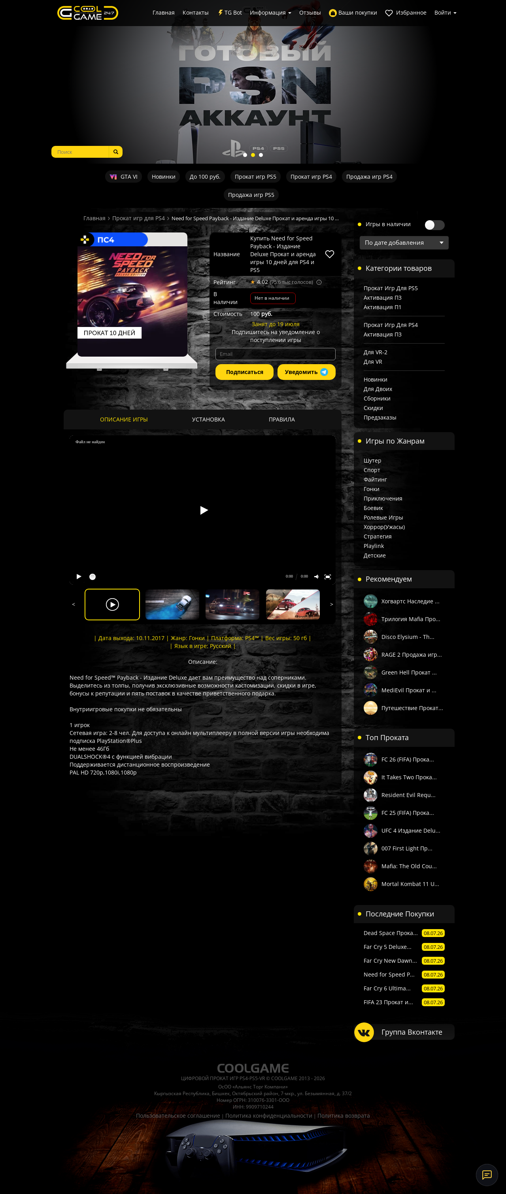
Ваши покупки (353, 13)
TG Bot (229, 13)
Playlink (374, 546)
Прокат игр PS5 (255, 176)
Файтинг (375, 479)
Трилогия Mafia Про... (410, 619)
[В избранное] (330, 254)
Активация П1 (383, 307)
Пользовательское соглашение (178, 1115)
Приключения (383, 498)
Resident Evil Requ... (408, 795)
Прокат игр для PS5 (391, 288)
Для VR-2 (375, 352)
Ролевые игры (383, 517)
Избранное (406, 13)
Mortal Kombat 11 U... (410, 884)
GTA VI (123, 176)
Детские (375, 555)
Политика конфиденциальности (268, 1115)
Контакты (196, 12)
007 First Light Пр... (406, 848)
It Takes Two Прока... (409, 777)
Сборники (377, 398)
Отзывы (310, 12)
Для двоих (378, 389)
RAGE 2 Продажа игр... (411, 654)
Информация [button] (270, 12)
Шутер (372, 460)
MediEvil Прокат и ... (408, 690)
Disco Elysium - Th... (407, 636)
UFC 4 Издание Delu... (410, 830)
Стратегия (378, 536)
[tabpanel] (253, 82)
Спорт (372, 470)
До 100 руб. (205, 176)
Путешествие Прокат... (412, 708)
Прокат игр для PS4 (138, 218)
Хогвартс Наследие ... (410, 601)
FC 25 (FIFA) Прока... (407, 812)
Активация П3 (383, 297)
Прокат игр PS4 (311, 176)
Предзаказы (380, 417)
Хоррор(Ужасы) (384, 527)
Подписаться (244, 372)
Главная (164, 12)
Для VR (373, 361)
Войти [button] (445, 12)
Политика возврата (343, 1115)
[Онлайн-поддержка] (487, 1175)
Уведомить (306, 372)
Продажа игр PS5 (251, 194)
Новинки (164, 176)
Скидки (373, 408)
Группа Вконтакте (411, 1032)
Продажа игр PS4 (369, 176)
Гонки (372, 489)
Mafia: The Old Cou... (409, 866)
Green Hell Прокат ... (409, 672)
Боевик (373, 508)
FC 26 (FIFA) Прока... (407, 759)
